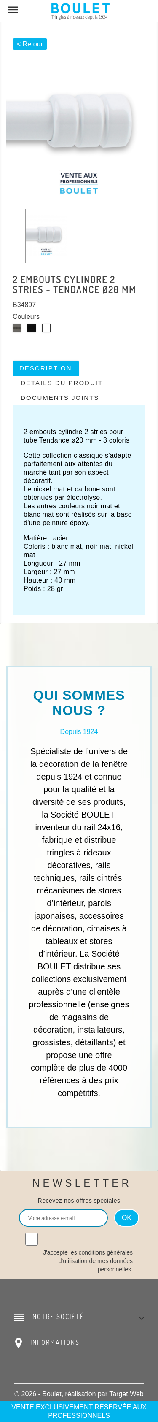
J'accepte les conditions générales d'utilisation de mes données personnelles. (88, 1261)
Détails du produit (62, 382)
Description (45, 368)
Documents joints (60, 397)
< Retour (30, 44)
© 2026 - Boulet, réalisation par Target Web (78, 1394)
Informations (55, 1342)
